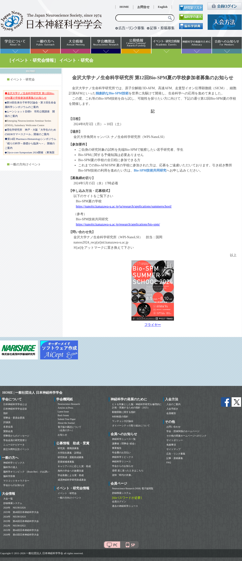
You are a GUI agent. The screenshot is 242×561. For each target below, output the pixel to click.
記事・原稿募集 (174, 458)
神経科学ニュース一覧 (124, 439)
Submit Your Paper (67, 419)
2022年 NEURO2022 (14, 525)
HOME (124, 7)
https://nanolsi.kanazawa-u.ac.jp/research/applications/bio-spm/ (118, 224)
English (163, 7)
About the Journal (66, 423)
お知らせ (62, 434)
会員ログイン (119, 501)
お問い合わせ (173, 426)
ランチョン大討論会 (122, 421)
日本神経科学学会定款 (15, 408)
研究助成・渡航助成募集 (71, 457)
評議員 (6, 422)
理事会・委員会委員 (14, 417)
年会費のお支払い (121, 452)
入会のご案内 (173, 404)
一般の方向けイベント (25, 164)
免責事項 (171, 444)
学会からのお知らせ (14, 485)
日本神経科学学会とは (15, 404)
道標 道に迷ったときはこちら (127, 470)
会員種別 (171, 413)
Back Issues (63, 415)
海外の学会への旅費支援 (71, 470)
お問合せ (143, 7)
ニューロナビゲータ (14, 444)
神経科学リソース (121, 461)
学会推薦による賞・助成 (71, 475)
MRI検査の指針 (120, 416)
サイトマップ (173, 449)
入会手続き (172, 408)
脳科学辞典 (9, 476)
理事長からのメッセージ (16, 435)
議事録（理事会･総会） (124, 443)
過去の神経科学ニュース (125, 506)
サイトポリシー (174, 440)
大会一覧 (8, 498)
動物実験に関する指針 (124, 412)
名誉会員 (8, 426)
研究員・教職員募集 (68, 448)
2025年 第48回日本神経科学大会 (21, 512)
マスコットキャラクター (16, 480)
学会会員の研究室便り (15, 440)
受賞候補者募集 (66, 461)
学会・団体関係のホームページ (182, 431)
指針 (5, 413)
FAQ (168, 462)
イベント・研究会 (22, 79)
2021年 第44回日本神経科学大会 (21, 530)
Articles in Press (65, 407)
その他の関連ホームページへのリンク (186, 435)
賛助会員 (8, 431)
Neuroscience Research (69, 404)
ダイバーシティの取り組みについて (131, 425)
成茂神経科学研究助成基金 (72, 479)
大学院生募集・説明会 (69, 452)
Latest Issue (63, 411)
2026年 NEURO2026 (14, 507)
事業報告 (116, 448)
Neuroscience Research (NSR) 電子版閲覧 (132, 488)
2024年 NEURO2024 (14, 516)
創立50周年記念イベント (16, 449)
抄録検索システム (12, 503)
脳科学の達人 (10, 467)
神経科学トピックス (14, 462)
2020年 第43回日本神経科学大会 (21, 534)
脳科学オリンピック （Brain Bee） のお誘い (26, 471)
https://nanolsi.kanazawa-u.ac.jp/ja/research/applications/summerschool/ (124, 206)
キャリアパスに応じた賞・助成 (74, 466)
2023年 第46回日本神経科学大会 (21, 521)
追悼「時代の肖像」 (122, 475)
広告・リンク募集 (175, 453)
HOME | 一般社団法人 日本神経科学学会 (32, 392)
